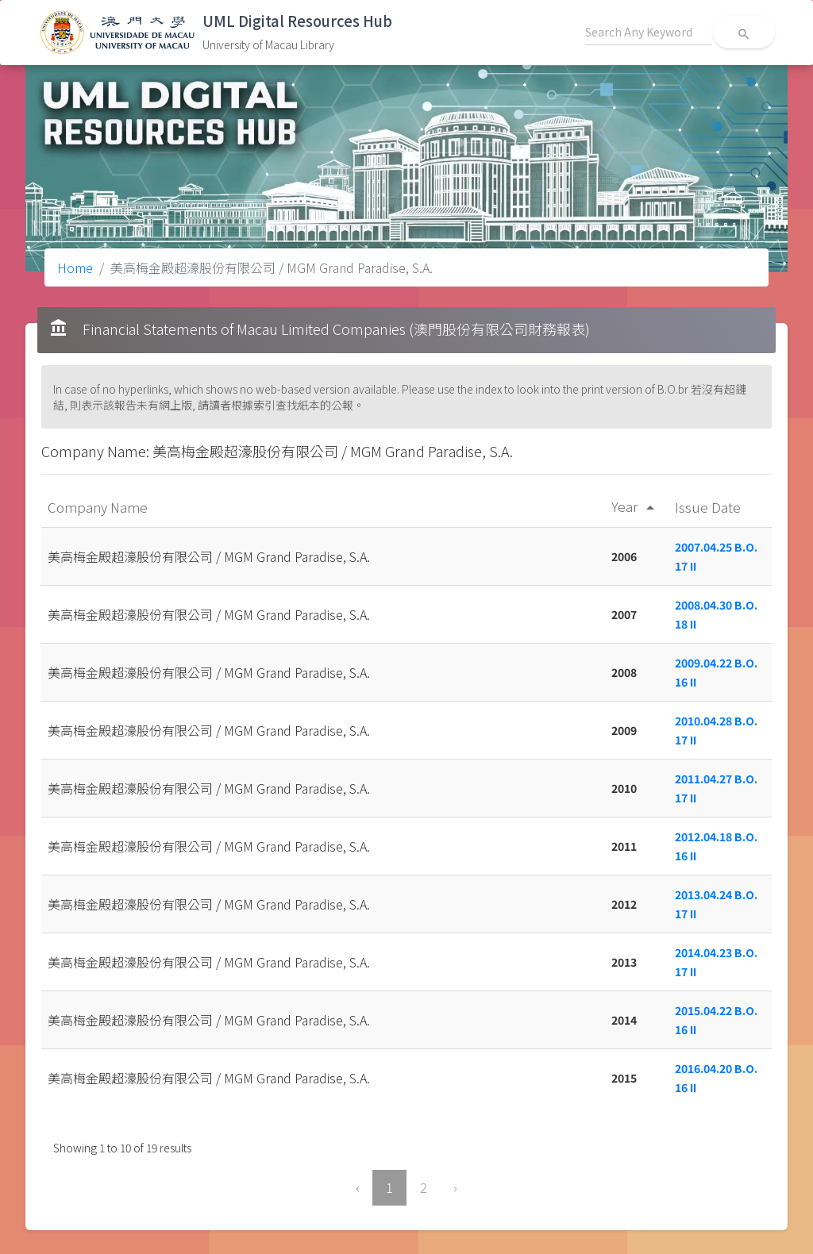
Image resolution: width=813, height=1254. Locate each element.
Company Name (99, 507)
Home (75, 267)
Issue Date (709, 507)
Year (635, 506)
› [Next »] (455, 1187)
